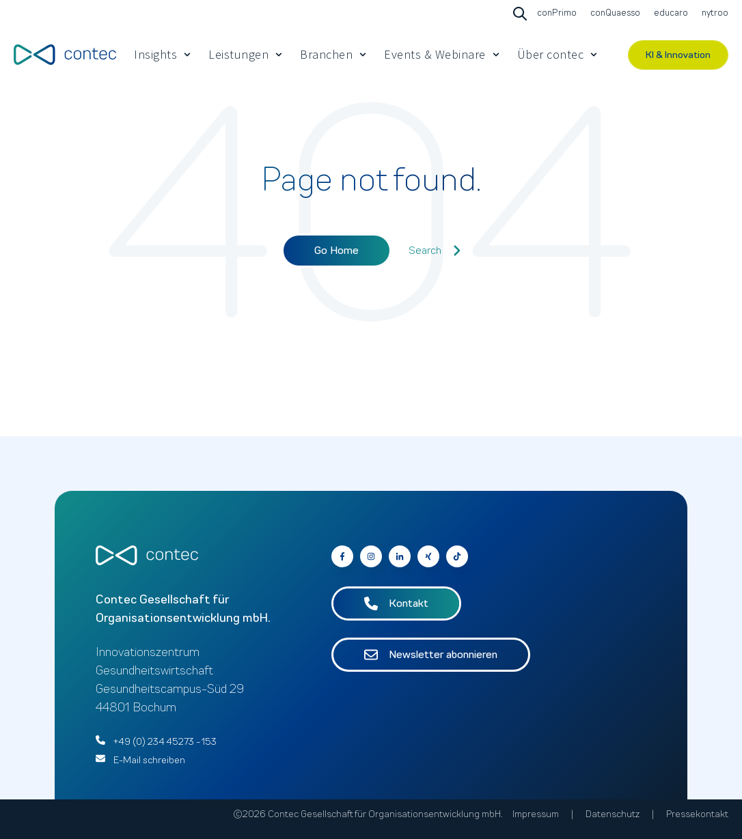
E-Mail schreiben (149, 760)
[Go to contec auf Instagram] (371, 556)
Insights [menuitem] (155, 54)
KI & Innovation (678, 54)
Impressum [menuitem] (535, 814)
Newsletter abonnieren (430, 654)
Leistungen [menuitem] (238, 54)
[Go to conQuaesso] (613, 13)
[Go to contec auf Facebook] (342, 556)
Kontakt (396, 603)
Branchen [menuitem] (326, 54)
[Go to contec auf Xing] (428, 556)
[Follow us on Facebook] (457, 556)
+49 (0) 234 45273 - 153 (165, 741)
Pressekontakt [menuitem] (697, 814)
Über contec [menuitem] (550, 54)
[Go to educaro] (669, 13)
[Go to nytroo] (713, 13)
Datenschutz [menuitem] (613, 814)
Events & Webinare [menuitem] (435, 54)
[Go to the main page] (65, 54)
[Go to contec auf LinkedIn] (400, 556)
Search (435, 250)
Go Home (336, 250)
